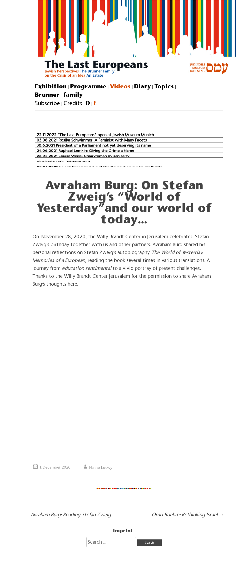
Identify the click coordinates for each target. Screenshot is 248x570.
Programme (88, 86)
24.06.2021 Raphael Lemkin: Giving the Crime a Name (85, 150)
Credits (72, 103)
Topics (164, 86)
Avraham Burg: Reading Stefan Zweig (67, 514)
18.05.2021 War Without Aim (63, 161)
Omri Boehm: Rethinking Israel (188, 514)
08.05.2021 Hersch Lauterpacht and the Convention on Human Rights (99, 166)
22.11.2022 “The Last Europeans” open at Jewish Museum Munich (95, 134)
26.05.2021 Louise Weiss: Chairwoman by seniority (83, 155)
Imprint (123, 530)
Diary (142, 86)
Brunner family (59, 94)
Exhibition (51, 86)
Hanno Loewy (100, 467)
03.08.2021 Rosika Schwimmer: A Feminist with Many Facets (92, 140)
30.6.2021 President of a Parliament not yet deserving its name (94, 145)
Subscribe (47, 103)
